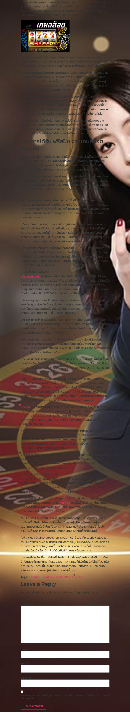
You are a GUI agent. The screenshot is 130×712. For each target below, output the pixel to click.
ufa (43, 577)
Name (25, 649)
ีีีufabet (26, 407)
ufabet (50, 577)
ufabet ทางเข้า (31, 276)
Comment (28, 603)
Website (26, 677)
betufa (35, 577)
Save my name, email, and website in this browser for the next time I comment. (65, 697)
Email (25, 663)
